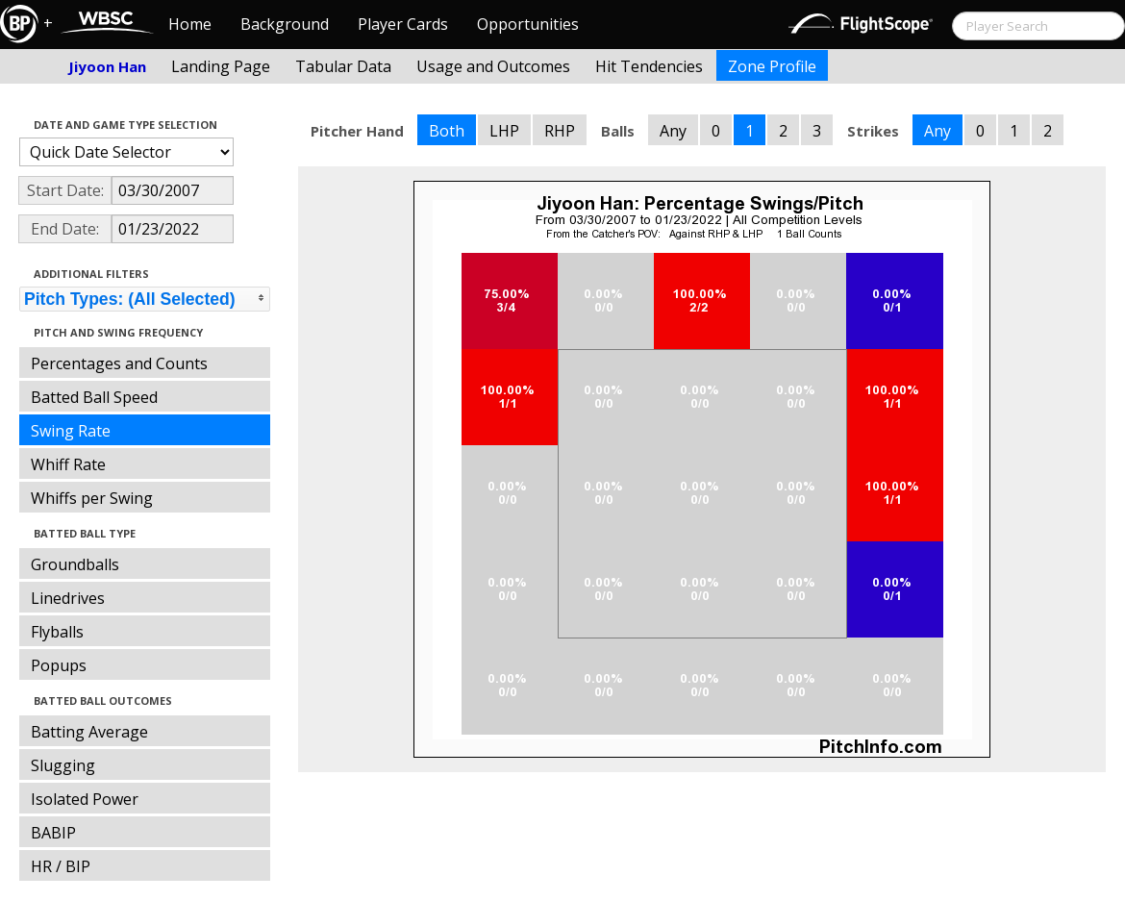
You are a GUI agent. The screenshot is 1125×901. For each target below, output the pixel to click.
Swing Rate (71, 430)
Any (673, 130)
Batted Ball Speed (94, 397)
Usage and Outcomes (493, 66)
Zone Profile (772, 66)
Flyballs (57, 631)
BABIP (53, 832)
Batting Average (89, 731)
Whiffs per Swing (92, 498)
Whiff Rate (68, 464)
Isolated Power (84, 799)
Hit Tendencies (649, 66)
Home (190, 24)
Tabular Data (343, 66)
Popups (59, 665)
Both (446, 130)
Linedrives (68, 598)
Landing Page (220, 66)
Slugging (63, 765)
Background (284, 24)
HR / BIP (60, 866)
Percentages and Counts (119, 363)
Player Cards (403, 24)
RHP (559, 130)
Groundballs (75, 564)
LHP (504, 130)
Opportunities (528, 24)
